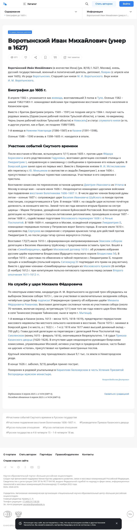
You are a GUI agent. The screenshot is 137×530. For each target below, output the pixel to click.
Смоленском (16, 335)
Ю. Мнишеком (38, 170)
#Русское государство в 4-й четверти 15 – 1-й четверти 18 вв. (40, 432)
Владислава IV (106, 253)
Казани (77, 130)
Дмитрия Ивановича (97, 184)
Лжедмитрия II (111, 222)
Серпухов (34, 231)
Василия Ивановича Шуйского (82, 197)
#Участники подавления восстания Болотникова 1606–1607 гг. (41, 422)
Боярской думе (17, 166)
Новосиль (80, 120)
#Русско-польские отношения (23, 427)
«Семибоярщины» (28, 249)
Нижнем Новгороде (38, 130)
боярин (106, 72)
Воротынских (41, 76)
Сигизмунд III (69, 262)
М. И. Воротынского (90, 76)
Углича (119, 184)
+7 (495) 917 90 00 (30, 501)
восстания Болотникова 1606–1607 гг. (54, 193)
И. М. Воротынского (20, 80)
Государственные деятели (20, 32)
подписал (44, 300)
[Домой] (5, 3)
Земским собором (110, 241)
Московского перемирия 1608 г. (81, 218)
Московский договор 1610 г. (72, 249)
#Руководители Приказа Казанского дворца (104, 422)
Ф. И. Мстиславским (112, 166)
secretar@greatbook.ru (34, 504)
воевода (57, 97)
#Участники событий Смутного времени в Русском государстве (41, 417)
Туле (100, 97)
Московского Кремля (97, 266)
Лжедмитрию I (17, 162)
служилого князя (110, 120)
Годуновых (58, 158)
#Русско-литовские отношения (60, 427)
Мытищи (84, 313)
